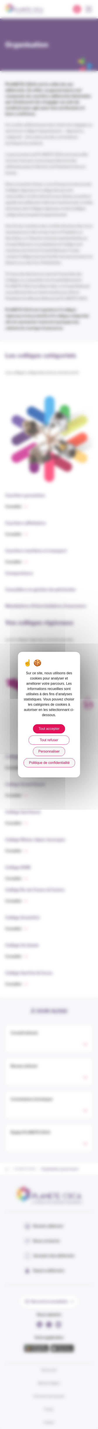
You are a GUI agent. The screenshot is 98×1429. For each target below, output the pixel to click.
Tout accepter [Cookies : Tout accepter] (48, 729)
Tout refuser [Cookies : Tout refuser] (49, 740)
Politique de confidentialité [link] (49, 763)
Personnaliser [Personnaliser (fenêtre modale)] (49, 751)
